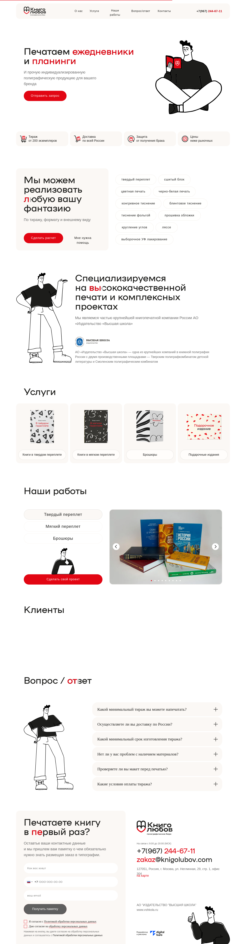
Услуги (94, 11)
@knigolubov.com (174, 859)
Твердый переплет (63, 514)
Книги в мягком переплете (96, 454)
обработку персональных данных (68, 926)
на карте (143, 875)
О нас (79, 11)
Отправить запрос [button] (45, 95)
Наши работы (115, 12)
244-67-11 (215, 11)
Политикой (59, 935)
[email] (71, 895)
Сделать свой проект (63, 579)
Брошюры (150, 454)
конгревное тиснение (138, 203)
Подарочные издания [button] (204, 454)
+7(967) (166, 850)
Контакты (164, 11)
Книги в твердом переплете (42, 454)
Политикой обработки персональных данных (70, 921)
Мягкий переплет (63, 526)
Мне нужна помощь (82, 240)
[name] (71, 868)
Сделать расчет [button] (43, 238)
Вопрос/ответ (140, 11)
